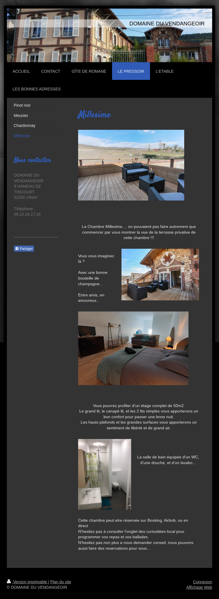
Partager (24, 249)
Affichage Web (199, 587)
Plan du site (60, 582)
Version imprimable (27, 582)
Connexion (202, 582)
